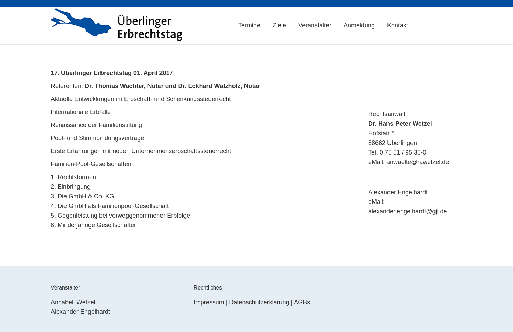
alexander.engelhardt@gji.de (407, 211)
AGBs (302, 302)
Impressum (209, 302)
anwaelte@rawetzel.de (417, 162)
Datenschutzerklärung (259, 302)
